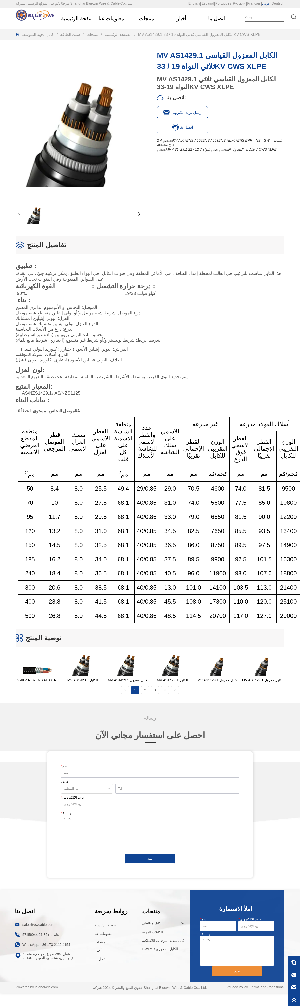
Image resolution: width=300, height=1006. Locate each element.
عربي (266, 3)
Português (223, 3)
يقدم (150, 855)
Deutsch (278, 3)
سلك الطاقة (70, 34)
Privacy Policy (237, 983)
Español (207, 3)
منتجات (92, 34)
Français (254, 3)
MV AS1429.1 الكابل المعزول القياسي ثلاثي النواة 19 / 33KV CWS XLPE (198, 34)
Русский (239, 3)
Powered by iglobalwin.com (37, 983)
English (194, 3)
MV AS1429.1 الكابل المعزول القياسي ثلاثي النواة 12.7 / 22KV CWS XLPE (221, 149)
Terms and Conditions (267, 983)
